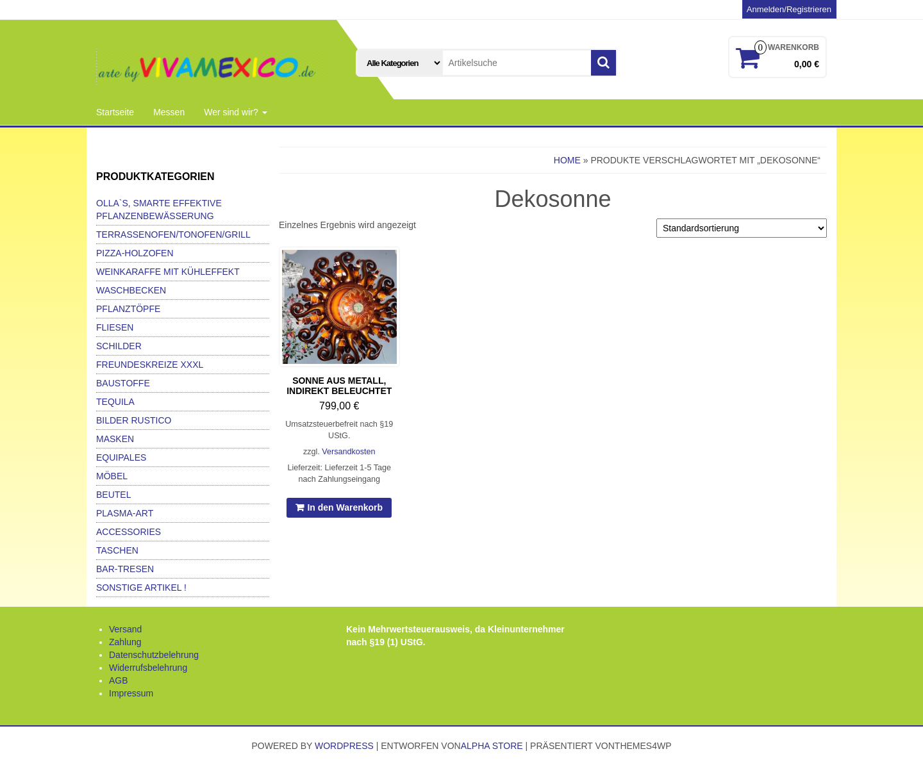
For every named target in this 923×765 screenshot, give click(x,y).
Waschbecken (131, 290)
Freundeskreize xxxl (149, 364)
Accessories (128, 532)
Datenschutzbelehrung (154, 655)
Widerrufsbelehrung (148, 667)
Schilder (119, 346)
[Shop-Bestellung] (741, 228)
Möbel (112, 476)
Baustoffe (123, 383)
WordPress (344, 746)
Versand (125, 629)
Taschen (117, 550)
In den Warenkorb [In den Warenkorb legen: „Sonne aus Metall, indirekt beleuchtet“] (345, 507)
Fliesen (114, 327)
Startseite (115, 112)
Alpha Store (492, 746)
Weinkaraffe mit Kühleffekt (168, 272)
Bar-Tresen (125, 569)
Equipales (121, 457)
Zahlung (125, 642)
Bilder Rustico (133, 420)
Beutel (113, 494)
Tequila (115, 402)
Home (567, 160)
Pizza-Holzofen (135, 253)
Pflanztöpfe (128, 309)
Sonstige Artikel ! (141, 587)
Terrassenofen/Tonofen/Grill (173, 234)
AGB (118, 680)
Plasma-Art (124, 513)
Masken (115, 439)
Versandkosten (348, 451)
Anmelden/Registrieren (789, 9)
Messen (169, 112)
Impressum (131, 693)
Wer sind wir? (235, 112)
